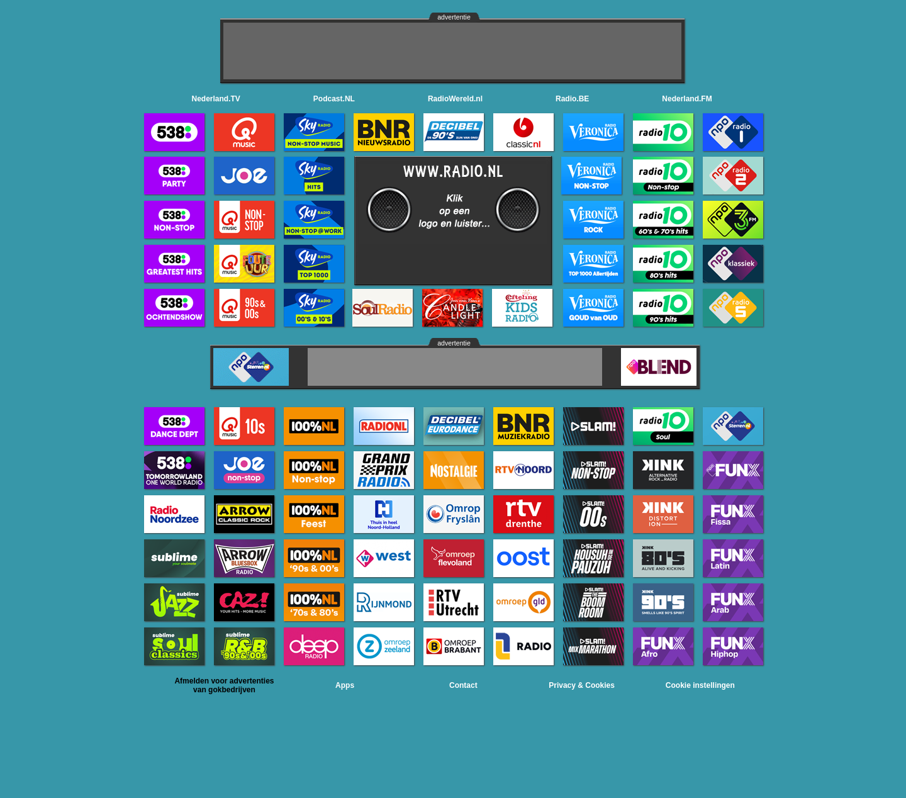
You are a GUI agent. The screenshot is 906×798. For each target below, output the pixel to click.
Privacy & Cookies (582, 685)
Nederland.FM (687, 98)
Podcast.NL (334, 98)
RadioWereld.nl (455, 98)
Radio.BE (572, 98)
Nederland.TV (216, 98)
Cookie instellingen (700, 685)
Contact (463, 685)
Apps (344, 685)
